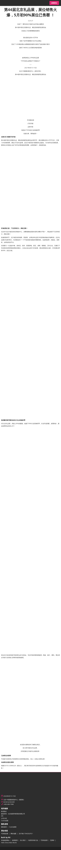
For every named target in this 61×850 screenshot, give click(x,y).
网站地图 (14, 833)
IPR (2, 816)
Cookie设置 (4, 821)
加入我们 (23, 840)
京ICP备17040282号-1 (26, 833)
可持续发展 (4, 833)
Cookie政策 (12, 827)
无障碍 (52, 840)
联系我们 (4, 811)
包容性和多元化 (33, 840)
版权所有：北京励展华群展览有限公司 (13, 814)
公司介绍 (4, 818)
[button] (54, 3)
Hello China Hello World (9, 843)
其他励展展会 (5, 840)
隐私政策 (4, 827)
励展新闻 (15, 840)
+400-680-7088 (8, 804)
